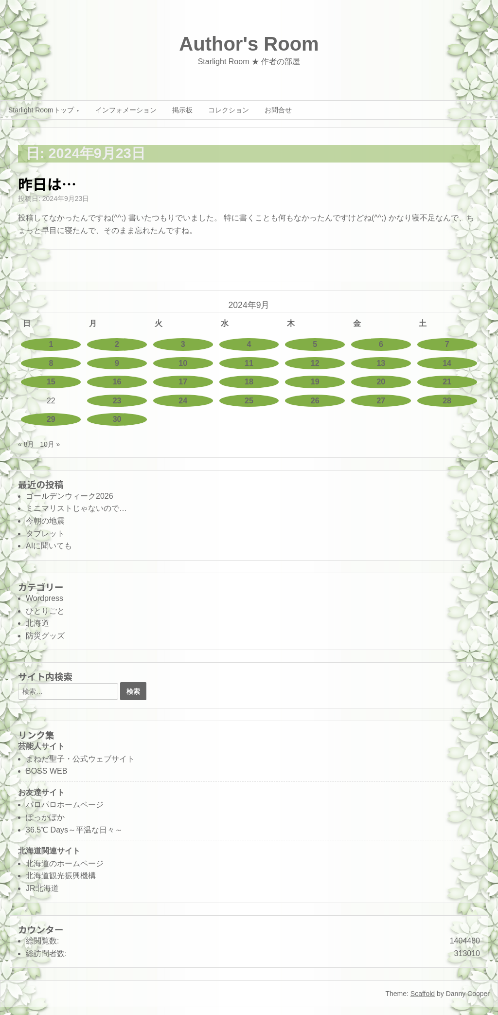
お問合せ (278, 110)
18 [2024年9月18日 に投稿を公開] (249, 382)
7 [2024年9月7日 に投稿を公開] (447, 344)
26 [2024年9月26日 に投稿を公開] (315, 401)
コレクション (228, 110)
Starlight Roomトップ (41, 110)
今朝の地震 (45, 521)
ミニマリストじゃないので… (76, 508)
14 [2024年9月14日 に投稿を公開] (447, 363)
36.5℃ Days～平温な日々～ (74, 830)
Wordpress (44, 598)
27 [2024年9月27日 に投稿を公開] (380, 401)
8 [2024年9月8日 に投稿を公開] (51, 363)
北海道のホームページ (65, 863)
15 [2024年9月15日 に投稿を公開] (51, 382)
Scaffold (422, 993)
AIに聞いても (49, 546)
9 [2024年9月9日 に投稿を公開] (117, 363)
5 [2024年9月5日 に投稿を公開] (315, 344)
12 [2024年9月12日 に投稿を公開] (315, 363)
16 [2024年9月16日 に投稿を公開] (117, 382)
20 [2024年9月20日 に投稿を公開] (380, 382)
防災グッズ (45, 636)
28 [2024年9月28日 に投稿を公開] (447, 401)
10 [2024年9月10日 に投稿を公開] (182, 363)
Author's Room (249, 43)
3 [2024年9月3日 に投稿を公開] (183, 344)
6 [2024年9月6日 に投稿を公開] (381, 344)
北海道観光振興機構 (61, 875)
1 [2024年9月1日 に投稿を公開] (51, 344)
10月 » (50, 444)
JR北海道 (42, 888)
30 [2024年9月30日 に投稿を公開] (117, 419)
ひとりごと (45, 611)
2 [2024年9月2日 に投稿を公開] (117, 344)
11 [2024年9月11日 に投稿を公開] (249, 363)
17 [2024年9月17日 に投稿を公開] (182, 382)
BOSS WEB (46, 771)
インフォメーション (126, 110)
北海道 (37, 623)
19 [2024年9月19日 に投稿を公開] (315, 382)
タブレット (45, 533)
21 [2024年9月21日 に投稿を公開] (447, 382)
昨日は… (47, 183)
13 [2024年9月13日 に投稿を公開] (380, 363)
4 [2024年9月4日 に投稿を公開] (249, 344)
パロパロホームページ (65, 804)
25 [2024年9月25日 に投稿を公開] (249, 401)
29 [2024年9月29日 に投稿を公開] (51, 419)
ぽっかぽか (45, 817)
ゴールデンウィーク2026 (69, 496)
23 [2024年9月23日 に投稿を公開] (117, 401)
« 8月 (26, 444)
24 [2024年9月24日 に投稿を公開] (182, 401)
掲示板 (182, 110)
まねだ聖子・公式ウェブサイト (80, 759)
